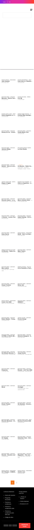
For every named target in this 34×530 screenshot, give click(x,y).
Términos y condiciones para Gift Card (9, 512)
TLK (10, 2)
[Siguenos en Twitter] (14, 525)
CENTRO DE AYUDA (24, 525)
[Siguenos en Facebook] (6, 525)
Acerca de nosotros (10, 495)
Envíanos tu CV (24, 504)
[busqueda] (29, 15)
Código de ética (9, 517)
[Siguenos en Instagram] (10, 525)
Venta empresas (24, 501)
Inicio (4, 2)
